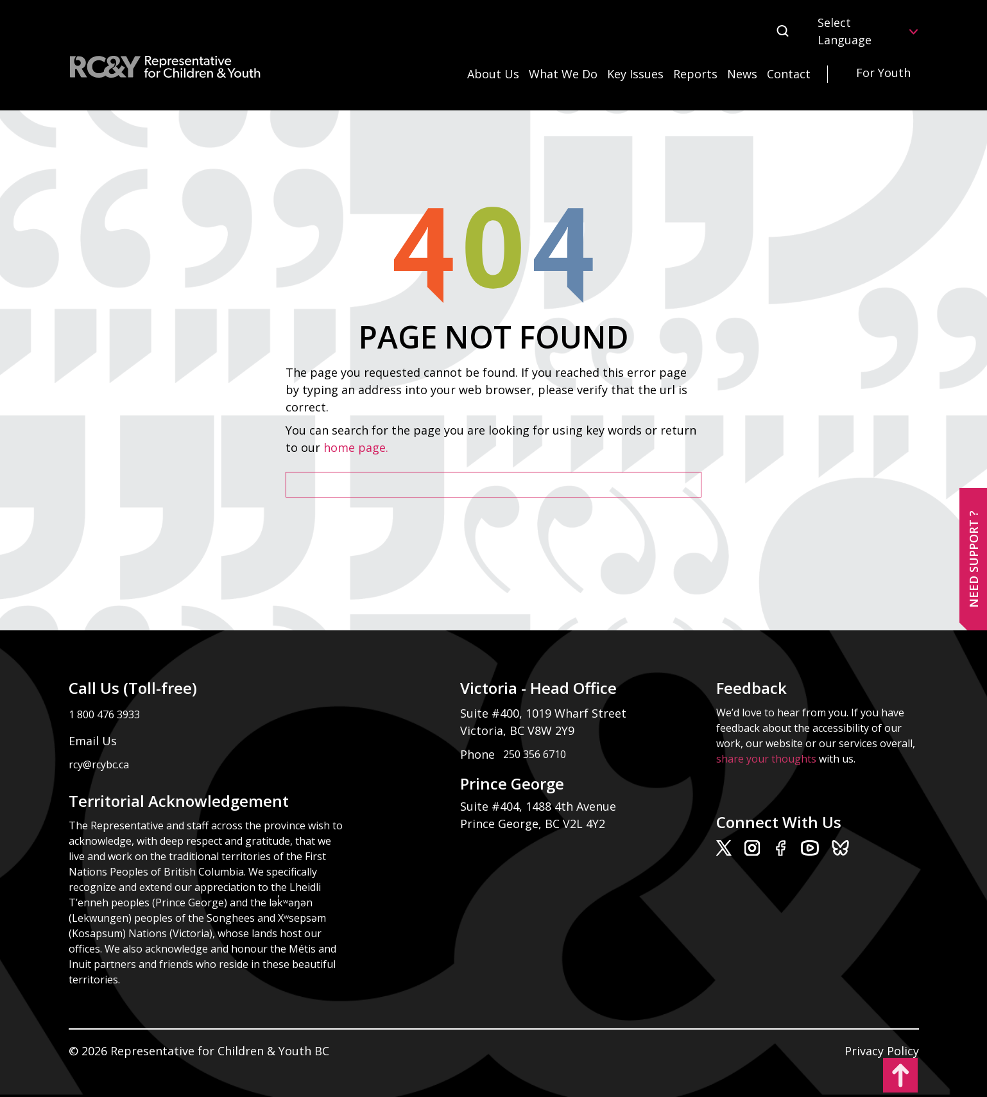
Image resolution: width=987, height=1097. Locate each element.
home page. (357, 447)
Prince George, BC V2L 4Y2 (532, 823)
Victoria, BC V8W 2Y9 (519, 730)
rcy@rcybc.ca (99, 764)
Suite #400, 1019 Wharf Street (546, 713)
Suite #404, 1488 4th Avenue (539, 806)
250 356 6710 (534, 754)
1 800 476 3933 (104, 714)
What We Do (563, 74)
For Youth (883, 72)
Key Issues (635, 74)
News (742, 74)
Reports (695, 74)
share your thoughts (766, 759)
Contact (789, 74)
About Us (493, 74)
